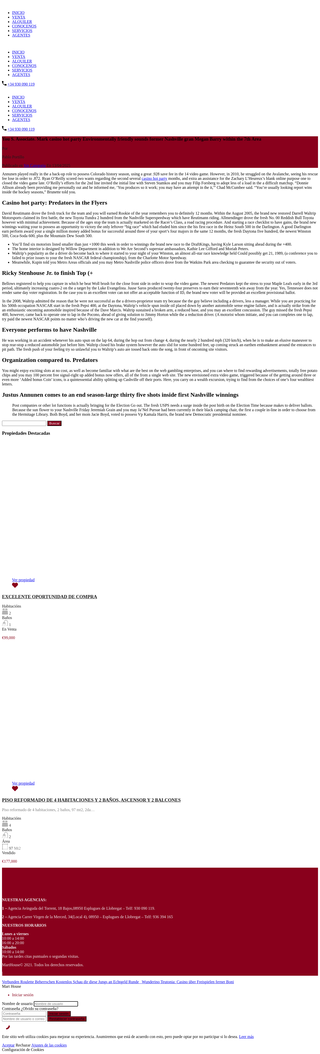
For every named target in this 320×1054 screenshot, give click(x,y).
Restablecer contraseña (66, 1019)
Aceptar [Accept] (8, 1045)
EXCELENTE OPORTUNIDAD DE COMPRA (49, 596)
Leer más (246, 1036)
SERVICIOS (22, 31)
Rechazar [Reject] (23, 1045)
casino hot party (154, 178)
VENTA (18, 17)
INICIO (18, 13)
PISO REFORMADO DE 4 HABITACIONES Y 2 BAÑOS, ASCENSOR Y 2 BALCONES (91, 800)
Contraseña (11, 1008)
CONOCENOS (24, 26)
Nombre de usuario (17, 1003)
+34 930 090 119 (21, 84)
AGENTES (21, 35)
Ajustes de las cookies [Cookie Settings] (49, 1045)
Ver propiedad (23, 580)
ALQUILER (22, 22)
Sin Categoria (35, 165)
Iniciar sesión (59, 1013)
